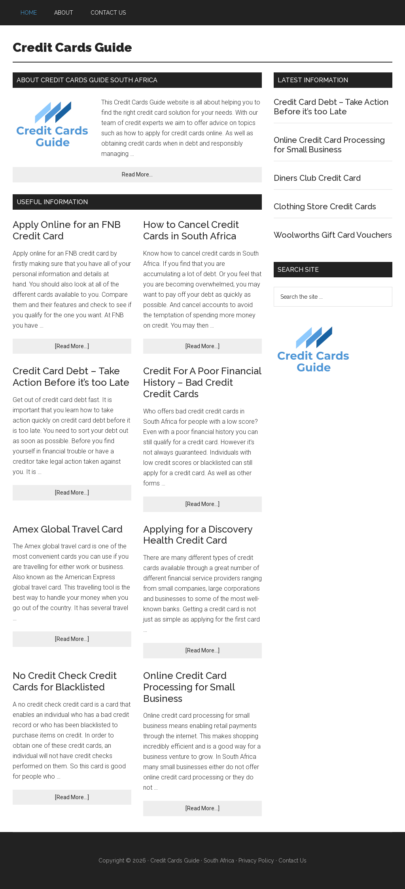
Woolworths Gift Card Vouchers (333, 235)
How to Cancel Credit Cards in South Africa (191, 230)
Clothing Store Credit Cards (325, 206)
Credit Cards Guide (72, 47)
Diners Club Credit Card (317, 178)
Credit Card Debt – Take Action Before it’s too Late (71, 376)
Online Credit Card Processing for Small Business (189, 687)
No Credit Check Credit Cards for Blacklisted (65, 681)
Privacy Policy (256, 860)
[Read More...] (72, 346)
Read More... (137, 174)
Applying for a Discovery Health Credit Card (197, 534)
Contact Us (292, 860)
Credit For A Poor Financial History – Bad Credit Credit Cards (202, 382)
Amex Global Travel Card (68, 529)
